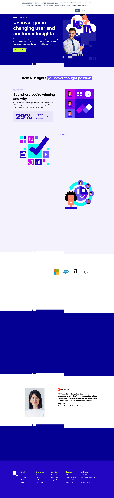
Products (23, 479)
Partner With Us (40, 482)
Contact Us (39, 479)
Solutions (23, 482)
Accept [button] (77, 10)
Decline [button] (83, 10)
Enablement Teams (71, 479)
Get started (21, 52)
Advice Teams (70, 482)
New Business (55, 477)
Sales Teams (69, 475)
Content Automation (87, 475)
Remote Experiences (87, 482)
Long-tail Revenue (56, 479)
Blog (37, 475)
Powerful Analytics (86, 479)
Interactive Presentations (88, 477)
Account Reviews (56, 475)
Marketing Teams (71, 477)
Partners (23, 477)
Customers (24, 475)
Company (39, 477)
